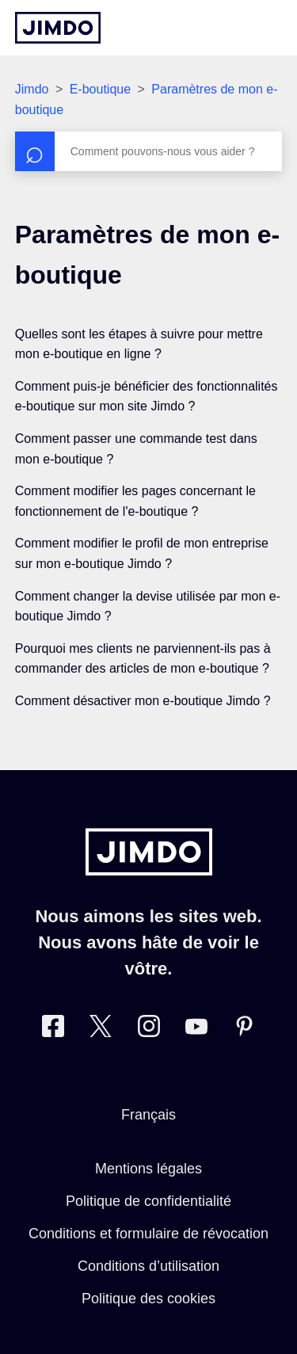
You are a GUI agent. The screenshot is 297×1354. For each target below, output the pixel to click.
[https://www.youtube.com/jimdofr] (196, 1029)
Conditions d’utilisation (148, 1266)
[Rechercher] (149, 151)
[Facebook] (53, 1029)
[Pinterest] (244, 1029)
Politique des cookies (148, 1298)
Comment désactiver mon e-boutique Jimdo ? (143, 701)
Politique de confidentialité (148, 1201)
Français (148, 1115)
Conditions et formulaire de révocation (148, 1233)
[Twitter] (100, 1029)
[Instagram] (149, 1029)
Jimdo (32, 89)
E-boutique (100, 89)
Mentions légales (148, 1169)
